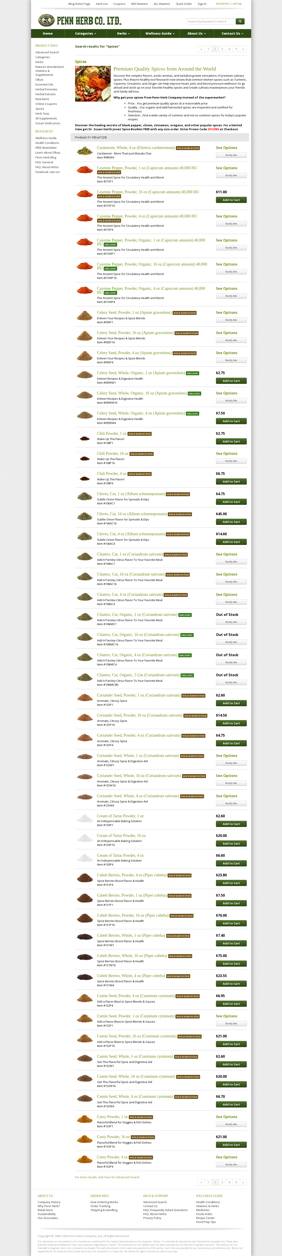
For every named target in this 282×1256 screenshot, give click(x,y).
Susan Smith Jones (47, 123)
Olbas (39, 80)
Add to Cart (231, 200)
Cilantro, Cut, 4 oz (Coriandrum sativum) (130, 594)
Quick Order (184, 4)
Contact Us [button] (232, 33)
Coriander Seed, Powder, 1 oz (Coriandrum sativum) (139, 695)
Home (48, 33)
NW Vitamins (139, 4)
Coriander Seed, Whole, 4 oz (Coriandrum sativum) (138, 796)
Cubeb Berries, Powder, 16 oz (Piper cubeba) (133, 915)
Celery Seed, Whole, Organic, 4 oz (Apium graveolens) (141, 413)
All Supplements (46, 118)
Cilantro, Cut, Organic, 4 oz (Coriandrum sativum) (137, 655)
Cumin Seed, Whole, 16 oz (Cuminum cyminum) (136, 1076)
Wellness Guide (46, 138)
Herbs (39, 62)
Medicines (203, 1210)
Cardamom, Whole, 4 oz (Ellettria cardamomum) (136, 147)
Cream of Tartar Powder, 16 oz (121, 835)
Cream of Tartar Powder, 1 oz (120, 816)
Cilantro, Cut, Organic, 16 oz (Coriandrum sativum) (138, 634)
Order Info (99, 1196)
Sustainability (47, 1214)
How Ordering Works (104, 1202)
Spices (39, 109)
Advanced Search (47, 52)
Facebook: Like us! (47, 172)
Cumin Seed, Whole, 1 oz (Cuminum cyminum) (135, 1056)
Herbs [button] (123, 33)
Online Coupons (46, 104)
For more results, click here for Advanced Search (107, 1177)
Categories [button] (85, 33)
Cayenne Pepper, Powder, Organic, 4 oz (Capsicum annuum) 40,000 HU (151, 290)
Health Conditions (47, 143)
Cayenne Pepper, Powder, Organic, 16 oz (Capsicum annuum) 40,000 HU (152, 266)
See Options (226, 147)
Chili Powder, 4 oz (112, 473)
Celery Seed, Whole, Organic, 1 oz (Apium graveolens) (141, 373)
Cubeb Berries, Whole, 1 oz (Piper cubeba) (131, 935)
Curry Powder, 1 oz (112, 1117)
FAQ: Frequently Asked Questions (165, 1210)
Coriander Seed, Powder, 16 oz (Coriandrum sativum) (139, 715)
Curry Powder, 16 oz (113, 1137)
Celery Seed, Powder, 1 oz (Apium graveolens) (134, 312)
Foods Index (204, 1214)
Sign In (202, 4)
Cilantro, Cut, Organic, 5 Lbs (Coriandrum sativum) (138, 675)
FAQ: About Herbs (47, 167)
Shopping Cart (228, 3)
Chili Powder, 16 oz (113, 453)
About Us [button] (197, 33)
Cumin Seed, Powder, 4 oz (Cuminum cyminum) (136, 996)
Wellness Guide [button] (160, 33)
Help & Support (155, 1196)
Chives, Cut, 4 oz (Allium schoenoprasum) (131, 534)
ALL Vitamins (162, 4)
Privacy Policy (152, 1218)
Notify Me (231, 155)
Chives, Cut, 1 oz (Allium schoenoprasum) (131, 494)
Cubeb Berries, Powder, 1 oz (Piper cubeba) (132, 895)
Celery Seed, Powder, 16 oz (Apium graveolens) (135, 333)
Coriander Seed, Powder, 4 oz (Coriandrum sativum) (139, 735)
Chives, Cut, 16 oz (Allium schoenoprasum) (132, 514)
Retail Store (45, 1210)
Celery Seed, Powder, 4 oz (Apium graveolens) (134, 353)
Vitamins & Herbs (207, 1206)
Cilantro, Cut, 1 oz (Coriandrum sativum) (130, 554)
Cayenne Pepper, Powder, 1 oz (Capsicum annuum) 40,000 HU (147, 168)
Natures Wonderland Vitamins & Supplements (49, 71)
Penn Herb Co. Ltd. (80, 20)
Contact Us (150, 1206)
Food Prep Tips (206, 1222)
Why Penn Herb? (49, 1206)
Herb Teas (42, 113)
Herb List (102, 4)
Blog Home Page (79, 4)
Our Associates (48, 1218)
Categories (42, 57)
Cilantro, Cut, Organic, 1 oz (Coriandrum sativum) (137, 614)
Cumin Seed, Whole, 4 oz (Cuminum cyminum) (135, 1096)
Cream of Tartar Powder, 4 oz (120, 855)
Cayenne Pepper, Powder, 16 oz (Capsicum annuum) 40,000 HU (148, 192)
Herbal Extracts (45, 94)
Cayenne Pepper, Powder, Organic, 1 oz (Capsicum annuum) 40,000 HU (151, 242)
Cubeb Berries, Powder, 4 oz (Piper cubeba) (132, 875)
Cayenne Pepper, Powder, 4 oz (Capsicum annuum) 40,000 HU (147, 216)
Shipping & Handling (103, 1210)
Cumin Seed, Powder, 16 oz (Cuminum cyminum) (137, 1036)
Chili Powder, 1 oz (112, 433)
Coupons (119, 4)
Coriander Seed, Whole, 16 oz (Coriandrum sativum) (139, 775)
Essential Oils (44, 84)
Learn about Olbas (47, 152)
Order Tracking (100, 1206)
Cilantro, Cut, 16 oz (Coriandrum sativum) (131, 574)
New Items (42, 99)
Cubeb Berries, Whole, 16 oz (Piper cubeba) (132, 955)
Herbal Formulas (46, 89)
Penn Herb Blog (45, 157)
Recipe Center (205, 1218)
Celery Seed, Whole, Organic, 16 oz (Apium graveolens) (142, 393)
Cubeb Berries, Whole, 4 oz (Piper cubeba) (131, 976)
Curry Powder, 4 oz (112, 1157)
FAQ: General (44, 162)
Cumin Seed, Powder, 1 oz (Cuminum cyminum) (136, 1016)
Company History (49, 1202)
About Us (45, 1196)
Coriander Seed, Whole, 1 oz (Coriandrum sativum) (138, 755)
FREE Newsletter (46, 148)
